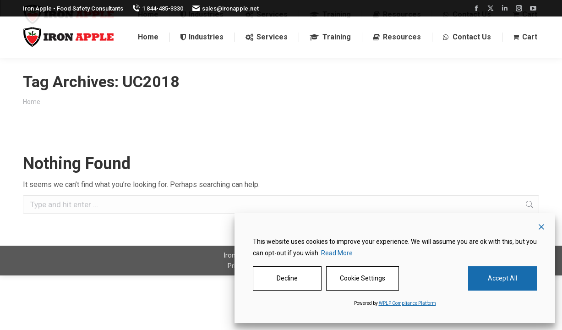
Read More (337, 253)
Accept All (502, 278)
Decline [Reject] (287, 278)
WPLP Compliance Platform (407, 303)
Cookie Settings (362, 278)
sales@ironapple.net (225, 8)
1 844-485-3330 (157, 8)
